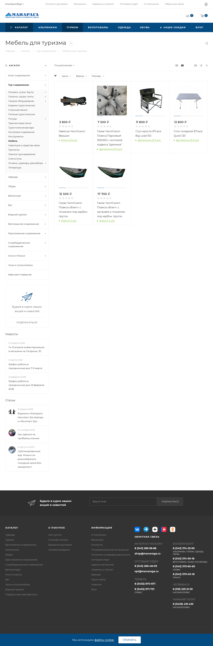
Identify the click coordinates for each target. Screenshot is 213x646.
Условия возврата (59, 549)
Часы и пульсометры (17, 584)
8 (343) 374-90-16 (190, 560)
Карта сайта (98, 579)
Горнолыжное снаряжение (21, 559)
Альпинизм (12, 549)
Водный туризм (14, 589)
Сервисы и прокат (102, 569)
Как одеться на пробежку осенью (28, 436)
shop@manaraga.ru (148, 553)
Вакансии (97, 539)
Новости (11, 334)
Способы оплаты (58, 539)
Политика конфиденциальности (110, 554)
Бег (7, 579)
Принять (130, 640)
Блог (94, 589)
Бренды (96, 574)
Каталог (11, 527)
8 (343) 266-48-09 (146, 566)
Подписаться (170, 501)
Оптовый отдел (100, 559)
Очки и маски (13, 574)
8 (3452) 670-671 (145, 583)
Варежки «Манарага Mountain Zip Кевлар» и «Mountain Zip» (31, 417)
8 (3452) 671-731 (152, 590)
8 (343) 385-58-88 (145, 548)
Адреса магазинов (102, 564)
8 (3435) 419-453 (190, 605)
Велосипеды (12, 569)
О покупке (56, 527)
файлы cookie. (104, 640)
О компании (98, 534)
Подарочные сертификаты (21, 594)
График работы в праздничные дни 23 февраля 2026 (26, 385)
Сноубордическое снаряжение (24, 564)
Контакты (97, 544)
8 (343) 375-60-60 (190, 568)
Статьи (10, 400)
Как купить (54, 534)
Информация (101, 527)
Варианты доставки (60, 544)
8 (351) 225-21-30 (190, 590)
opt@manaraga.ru (147, 571)
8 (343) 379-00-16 (190, 576)
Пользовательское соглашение (110, 549)
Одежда (10, 534)
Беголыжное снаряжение (20, 544)
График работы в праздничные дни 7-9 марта (25, 366)
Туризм (9, 539)
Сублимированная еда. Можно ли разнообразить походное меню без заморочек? (29, 459)
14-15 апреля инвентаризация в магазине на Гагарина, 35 (26, 349)
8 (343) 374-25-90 (190, 551)
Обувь (9, 554)
